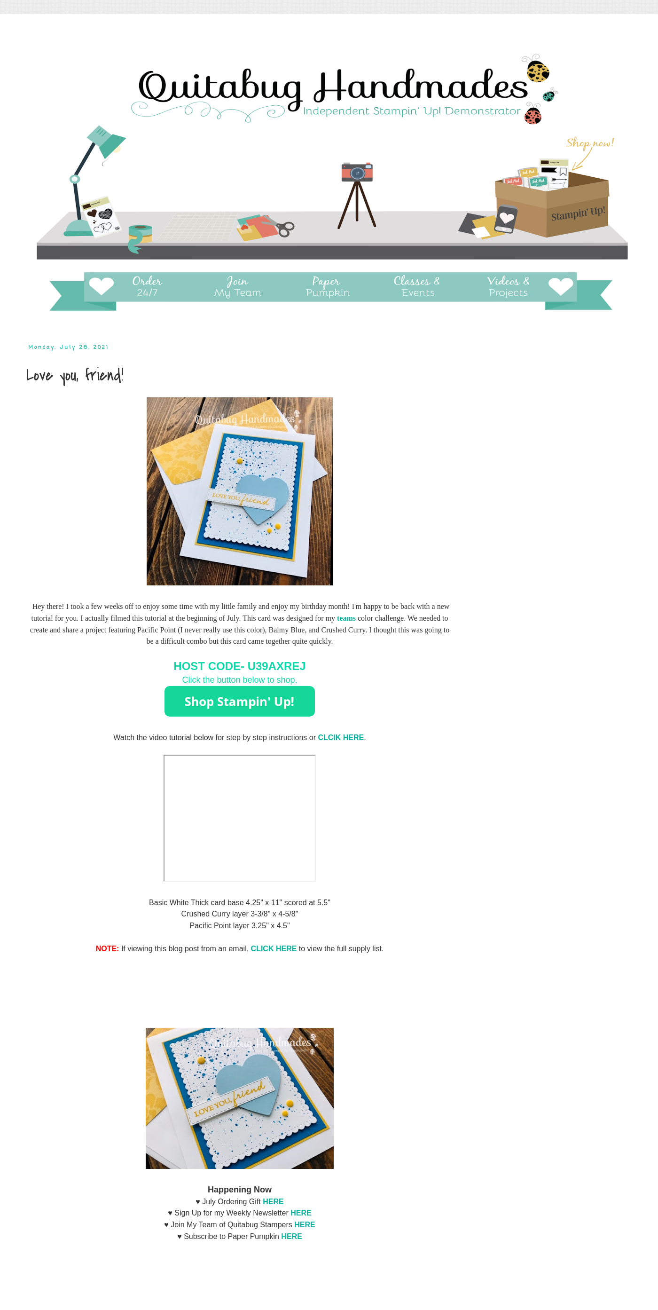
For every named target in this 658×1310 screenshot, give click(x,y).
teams (346, 618)
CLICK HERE (274, 949)
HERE (300, 1213)
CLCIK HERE (341, 738)
